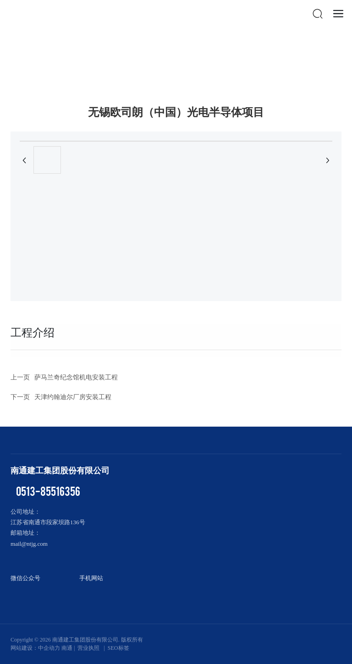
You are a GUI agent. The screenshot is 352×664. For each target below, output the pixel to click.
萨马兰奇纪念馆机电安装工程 (76, 377)
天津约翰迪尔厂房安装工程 (72, 397)
